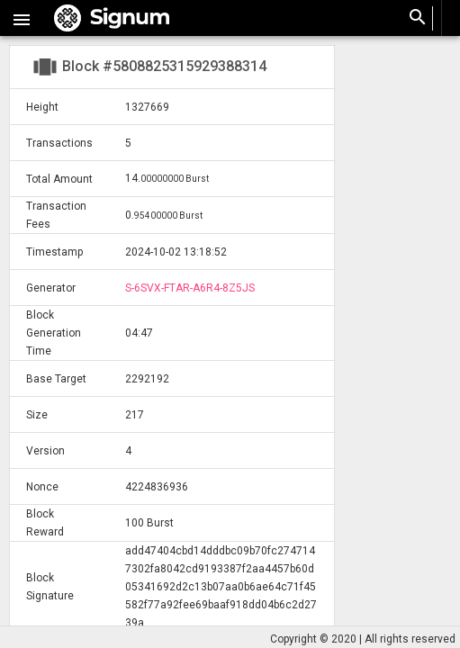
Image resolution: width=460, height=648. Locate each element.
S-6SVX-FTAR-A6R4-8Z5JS (190, 288)
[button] (21, 18)
